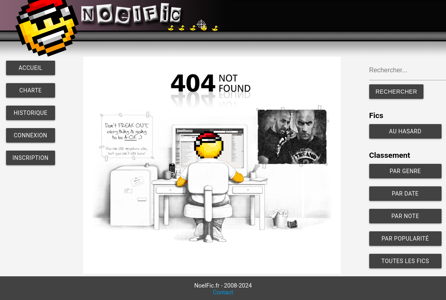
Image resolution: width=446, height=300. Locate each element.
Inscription (30, 158)
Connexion (30, 135)
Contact (223, 292)
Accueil (30, 68)
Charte (30, 90)
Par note (405, 216)
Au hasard (405, 131)
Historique (30, 113)
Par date (405, 193)
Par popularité (405, 238)
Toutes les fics (405, 261)
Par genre (405, 171)
